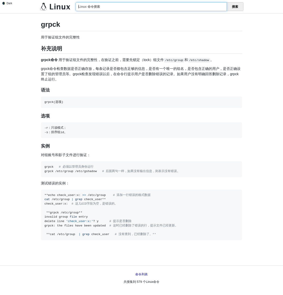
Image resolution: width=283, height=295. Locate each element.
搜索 (235, 6)
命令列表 (141, 274)
